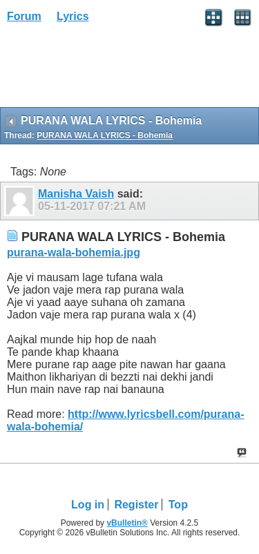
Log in (87, 504)
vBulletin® (127, 523)
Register (136, 504)
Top (178, 504)
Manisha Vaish (76, 194)
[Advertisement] (110, 69)
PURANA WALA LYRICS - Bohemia (105, 135)
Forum (24, 16)
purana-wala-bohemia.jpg (73, 252)
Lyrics (73, 16)
